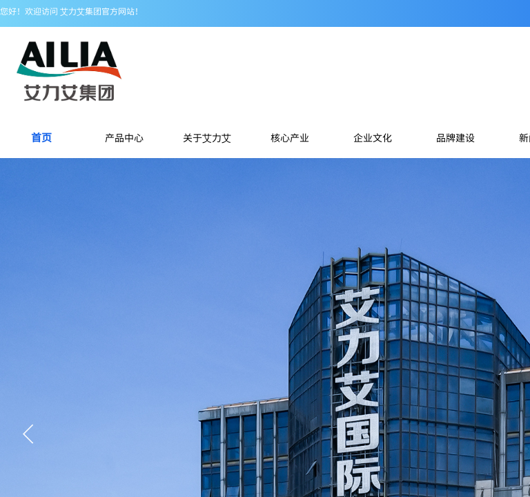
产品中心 (124, 137)
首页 (41, 137)
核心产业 (290, 137)
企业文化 (372, 137)
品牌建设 (455, 137)
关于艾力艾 (207, 137)
